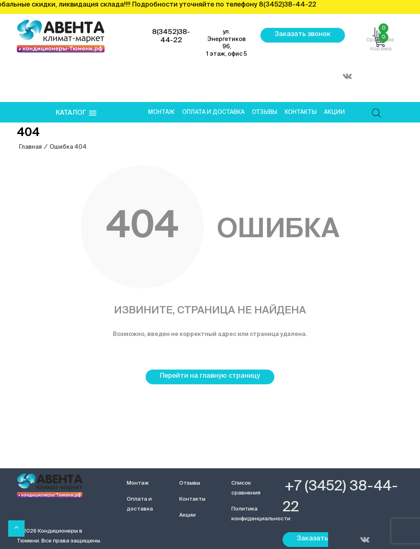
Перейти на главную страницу (210, 376)
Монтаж (161, 112)
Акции (334, 112)
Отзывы (264, 112)
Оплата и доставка (213, 112)
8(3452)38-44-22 (171, 36)
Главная (30, 147)
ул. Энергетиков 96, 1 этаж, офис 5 (226, 43)
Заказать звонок (303, 34)
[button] (76, 113)
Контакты (301, 112)
